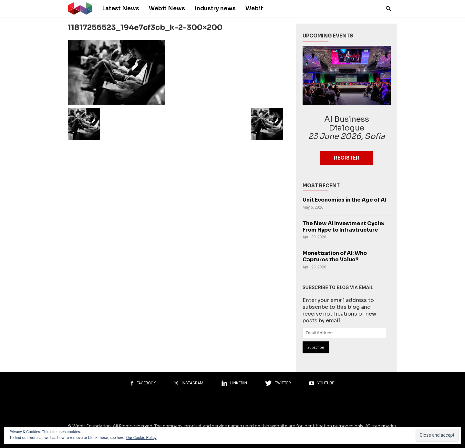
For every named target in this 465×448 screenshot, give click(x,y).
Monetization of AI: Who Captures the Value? (335, 256)
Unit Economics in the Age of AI (344, 200)
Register (346, 158)
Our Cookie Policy (141, 437)
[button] (386, 8)
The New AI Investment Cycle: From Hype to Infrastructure (343, 226)
